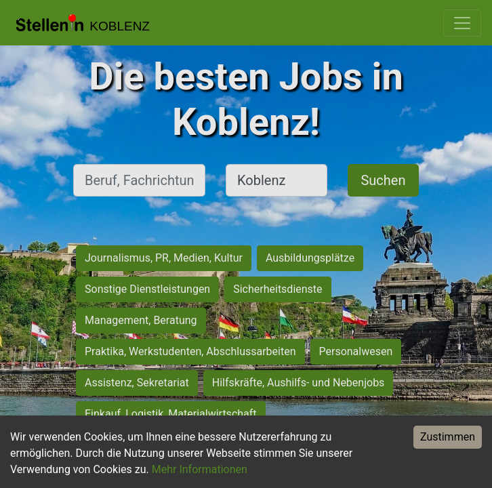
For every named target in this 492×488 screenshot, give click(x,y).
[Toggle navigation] (462, 23)
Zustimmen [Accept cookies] (447, 436)
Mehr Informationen (199, 469)
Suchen (383, 180)
